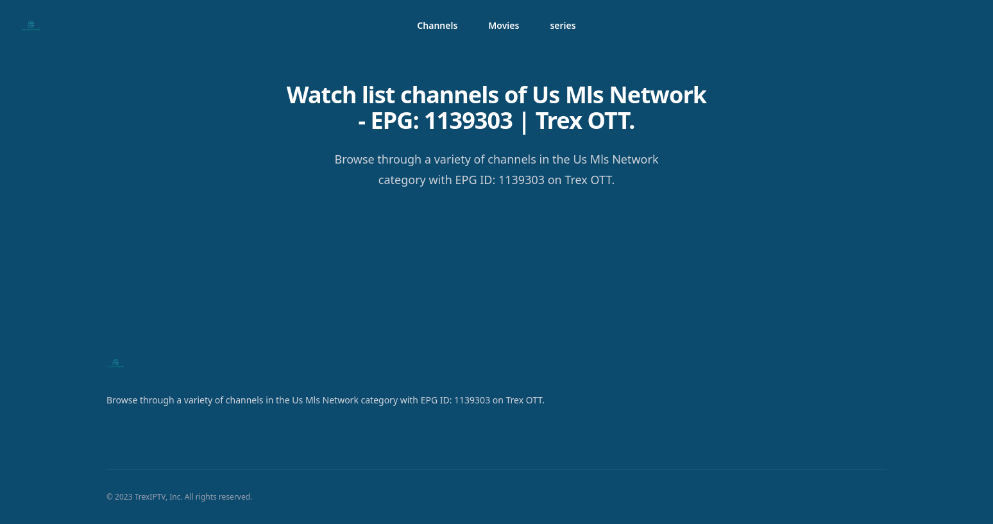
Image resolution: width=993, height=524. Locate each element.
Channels (437, 25)
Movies (503, 25)
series (562, 25)
